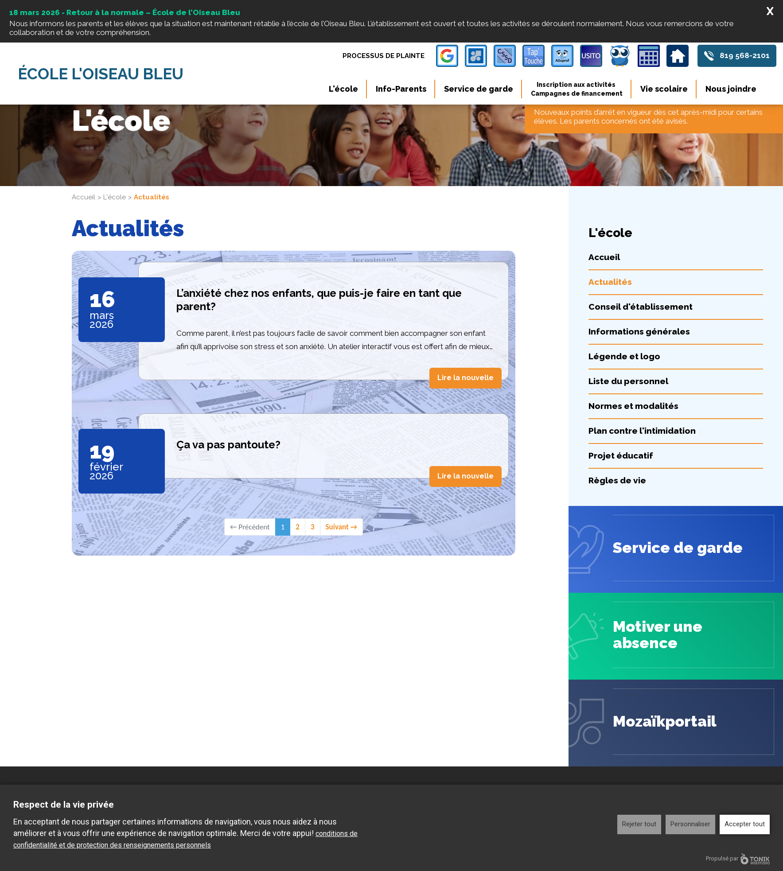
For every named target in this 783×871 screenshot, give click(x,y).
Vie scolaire (664, 88)
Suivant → (342, 527)
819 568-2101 (745, 55)
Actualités (610, 282)
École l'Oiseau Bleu (101, 74)
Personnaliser (690, 824)
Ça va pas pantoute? (228, 444)
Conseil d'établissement (640, 306)
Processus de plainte (384, 56)
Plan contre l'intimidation (642, 431)
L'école (343, 88)
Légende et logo (624, 356)
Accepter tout (745, 824)
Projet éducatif (620, 455)
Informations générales (639, 331)
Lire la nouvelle (465, 377)
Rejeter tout (639, 824)
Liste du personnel (628, 381)
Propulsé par (738, 858)
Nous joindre (730, 88)
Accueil (83, 197)
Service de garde (478, 88)
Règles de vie (617, 480)
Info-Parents (401, 88)
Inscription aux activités (576, 89)
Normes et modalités (633, 406)
